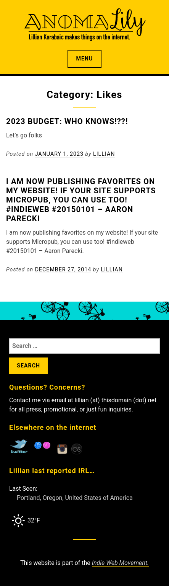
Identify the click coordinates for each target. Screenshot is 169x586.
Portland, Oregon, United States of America (75, 497)
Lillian (104, 154)
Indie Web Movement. (120, 562)
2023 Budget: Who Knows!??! (67, 121)
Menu (84, 58)
